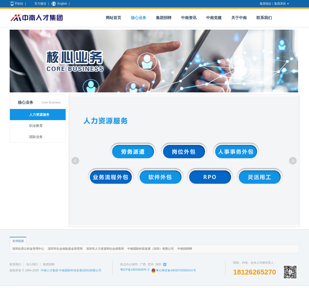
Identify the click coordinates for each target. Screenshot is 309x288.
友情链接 (18, 241)
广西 (143, 264)
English (59, 3)
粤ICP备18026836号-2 (134, 269)
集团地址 (265, 3)
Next (293, 161)
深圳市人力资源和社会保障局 (105, 248)
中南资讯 (189, 18)
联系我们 (264, 18)
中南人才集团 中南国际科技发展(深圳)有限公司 (71, 270)
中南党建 (214, 18)
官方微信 (37, 3)
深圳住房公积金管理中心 (28, 248)
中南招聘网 (184, 248)
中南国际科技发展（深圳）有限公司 (150, 248)
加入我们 (32, 264)
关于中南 (239, 18)
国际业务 (36, 137)
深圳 (158, 264)
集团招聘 (163, 18)
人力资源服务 (39, 115)
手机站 (16, 4)
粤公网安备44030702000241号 (173, 270)
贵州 (151, 264)
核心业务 (138, 18)
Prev (75, 161)
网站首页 (113, 18)
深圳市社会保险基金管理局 (65, 248)
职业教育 (36, 126)
